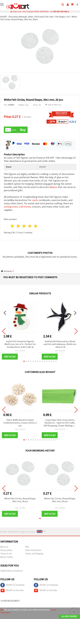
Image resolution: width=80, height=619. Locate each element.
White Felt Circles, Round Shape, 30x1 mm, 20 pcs (20, 500)
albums (53, 187)
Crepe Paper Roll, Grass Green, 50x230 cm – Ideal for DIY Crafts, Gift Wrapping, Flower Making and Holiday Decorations (60, 422)
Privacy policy (6, 550)
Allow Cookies (69, 616)
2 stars (18, 226)
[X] (1, 609)
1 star (12, 226)
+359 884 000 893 (59, 11)
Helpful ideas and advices (11, 570)
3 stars (24, 226)
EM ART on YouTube (12, 590)
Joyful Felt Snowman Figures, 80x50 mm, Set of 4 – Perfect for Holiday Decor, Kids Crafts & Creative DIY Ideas (20, 344)
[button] (24, 361)
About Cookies (6, 557)
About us (4, 546)
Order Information (33, 550)
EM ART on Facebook (12, 585)
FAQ (27, 546)
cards (35, 200)
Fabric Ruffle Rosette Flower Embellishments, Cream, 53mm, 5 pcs (20, 422)
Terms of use (6, 553)
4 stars (30, 226)
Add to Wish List (53, 105)
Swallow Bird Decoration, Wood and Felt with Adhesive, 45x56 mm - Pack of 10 (60, 344)
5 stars (36, 226)
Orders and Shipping (34, 553)
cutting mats (11, 206)
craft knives (25, 206)
